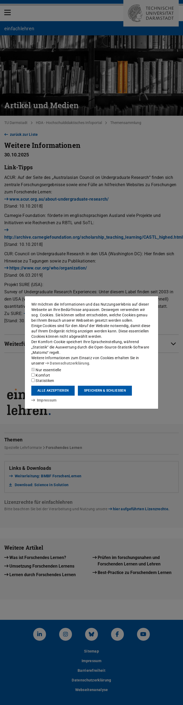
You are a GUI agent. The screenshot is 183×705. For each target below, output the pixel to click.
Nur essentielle (46, 370)
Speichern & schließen (105, 390)
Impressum (44, 400)
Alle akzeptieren (52, 390)
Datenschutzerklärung (67, 363)
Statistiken (42, 380)
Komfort (40, 375)
